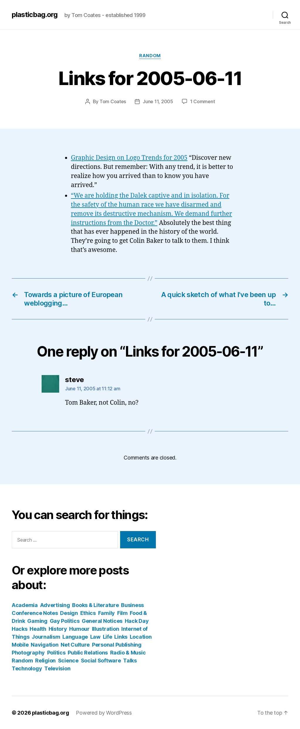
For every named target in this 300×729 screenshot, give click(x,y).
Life (107, 636)
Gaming (37, 621)
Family (106, 613)
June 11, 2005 (158, 101)
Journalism (46, 636)
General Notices (102, 621)
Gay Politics (65, 621)
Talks (130, 660)
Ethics (88, 613)
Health (38, 628)
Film (122, 613)
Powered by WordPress (104, 712)
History (58, 628)
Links (120, 636)
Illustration (105, 628)
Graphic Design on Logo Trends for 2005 (129, 158)
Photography (28, 652)
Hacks (20, 628)
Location (141, 636)
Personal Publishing (117, 644)
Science (68, 660)
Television (57, 668)
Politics (56, 652)
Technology (27, 668)
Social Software (101, 660)
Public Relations (88, 652)
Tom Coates (113, 101)
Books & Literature (95, 605)
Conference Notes (35, 613)
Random (150, 55)
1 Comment (202, 101)
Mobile (20, 644)
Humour (79, 628)
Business (132, 605)
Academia (25, 605)
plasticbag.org (34, 14)
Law (95, 636)
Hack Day (137, 621)
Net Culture (75, 644)
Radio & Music (128, 652)
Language (75, 636)
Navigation (44, 644)
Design (69, 613)
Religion (45, 660)
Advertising (55, 605)
